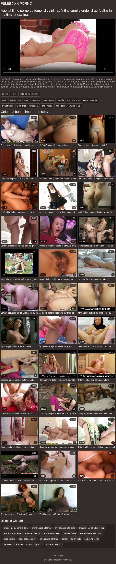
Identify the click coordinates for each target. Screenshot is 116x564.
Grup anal (33, 106)
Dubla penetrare (90, 100)
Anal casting (15, 100)
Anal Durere (48, 100)
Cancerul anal (73, 100)
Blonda (61, 100)
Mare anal (60, 106)
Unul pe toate (74, 106)
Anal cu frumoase (32, 100)
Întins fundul (47, 106)
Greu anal (21, 106)
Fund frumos (7, 106)
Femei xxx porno (16, 3)
